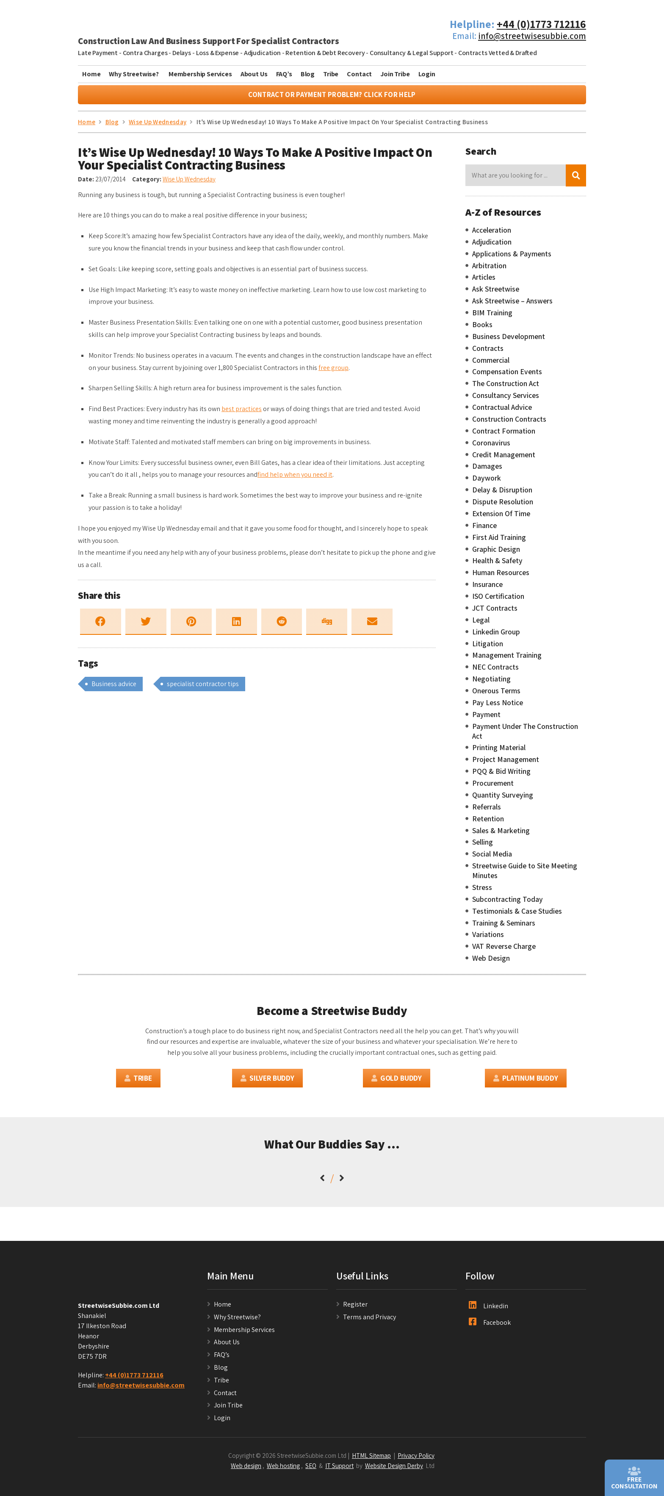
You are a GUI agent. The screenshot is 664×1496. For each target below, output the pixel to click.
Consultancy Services (505, 399)
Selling (482, 846)
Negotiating (491, 682)
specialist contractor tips (203, 687)
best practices (241, 413)
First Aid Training (499, 541)
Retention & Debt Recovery (325, 52)
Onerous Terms (496, 694)
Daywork (486, 482)
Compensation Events (507, 376)
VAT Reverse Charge (504, 950)
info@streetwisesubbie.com (532, 36)
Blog (308, 74)
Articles (483, 281)
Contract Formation (503, 434)
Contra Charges (145, 52)
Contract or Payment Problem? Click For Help (331, 98)
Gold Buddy (396, 1082)
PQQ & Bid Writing (501, 775)
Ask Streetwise (495, 293)
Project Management (505, 763)
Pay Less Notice (497, 706)
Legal (481, 623)
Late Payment (98, 52)
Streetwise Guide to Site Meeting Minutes (524, 874)
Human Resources (500, 576)
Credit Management (503, 458)
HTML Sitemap (371, 1459)
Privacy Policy (416, 1459)
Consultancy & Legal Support (412, 52)
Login (426, 74)
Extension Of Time (501, 517)
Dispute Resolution (502, 505)
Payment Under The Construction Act (525, 735)
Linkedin (488, 1309)
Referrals (486, 810)
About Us (254, 74)
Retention (488, 822)
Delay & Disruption (502, 493)
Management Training (507, 659)
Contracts (488, 352)
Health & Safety (497, 565)
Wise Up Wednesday (189, 183)
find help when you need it (294, 478)
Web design (246, 1469)
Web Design (491, 962)
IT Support (339, 1469)
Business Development (508, 340)
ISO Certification (498, 600)
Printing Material (499, 751)
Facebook (490, 1326)
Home (91, 74)
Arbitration (489, 269)
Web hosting (283, 1469)
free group (333, 371)
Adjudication (262, 52)
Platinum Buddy (525, 1082)
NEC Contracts (495, 671)
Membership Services (200, 74)
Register (355, 1308)
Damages (487, 470)
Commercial (490, 364)
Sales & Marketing (501, 834)
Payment (486, 718)
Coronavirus (491, 446)
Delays (181, 52)
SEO (310, 1469)
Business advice (113, 687)
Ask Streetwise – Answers (512, 304)
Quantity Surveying (502, 799)
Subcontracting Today (507, 903)
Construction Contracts (509, 423)
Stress (482, 891)
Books (482, 328)
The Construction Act (505, 387)
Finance (484, 529)
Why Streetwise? (134, 74)
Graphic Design (496, 553)
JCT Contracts (494, 612)
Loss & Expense (217, 52)
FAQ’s (284, 74)
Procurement (493, 787)
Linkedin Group (496, 635)
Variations (488, 938)
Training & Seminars (503, 927)
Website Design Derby (394, 1469)
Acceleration (491, 234)
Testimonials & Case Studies (517, 915)
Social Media (492, 858)
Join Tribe (394, 74)
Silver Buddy (267, 1082)
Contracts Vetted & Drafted (497, 52)
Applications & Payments (511, 257)
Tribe (330, 74)
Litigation (487, 647)
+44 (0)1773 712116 (541, 24)
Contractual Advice (502, 411)
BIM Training (492, 316)
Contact (359, 74)
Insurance (487, 588)
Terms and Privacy (369, 1320)
